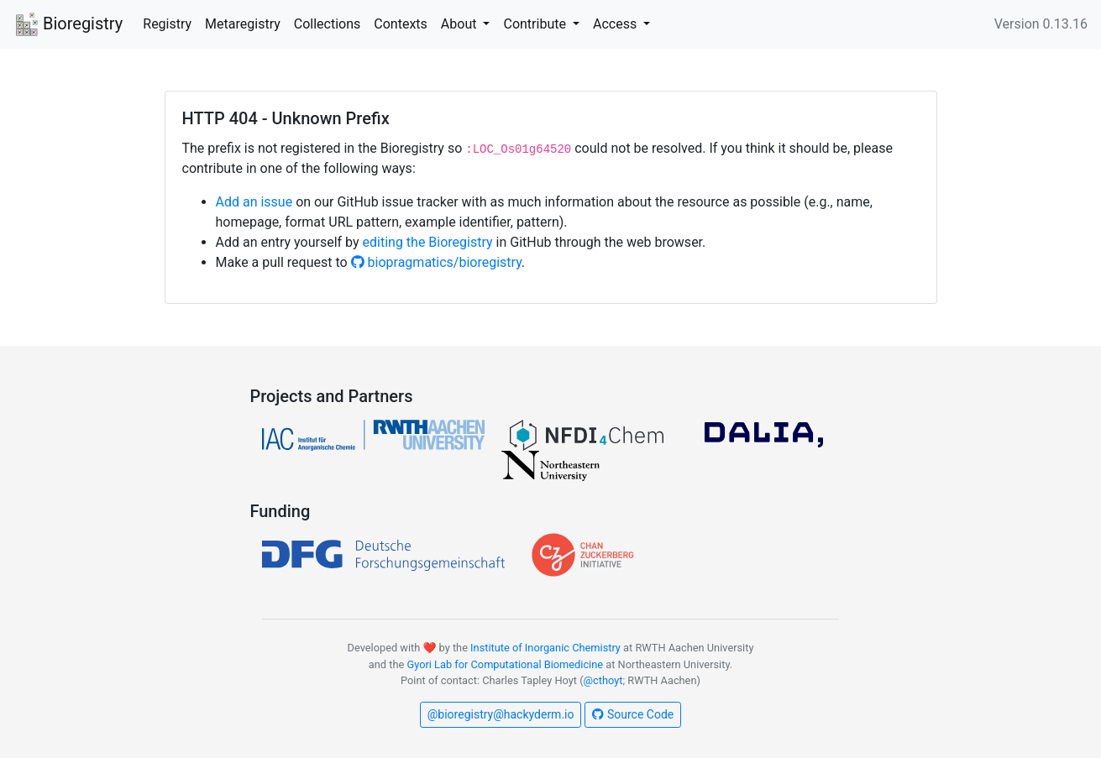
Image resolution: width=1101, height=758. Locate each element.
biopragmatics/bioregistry (436, 262)
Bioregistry (68, 25)
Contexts (400, 24)
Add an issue (254, 202)
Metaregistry (242, 24)
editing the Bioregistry (428, 242)
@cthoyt (603, 680)
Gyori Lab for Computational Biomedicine (504, 664)
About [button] (460, 24)
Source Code (633, 714)
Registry (167, 24)
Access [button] (616, 24)
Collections (327, 24)
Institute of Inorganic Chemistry (545, 647)
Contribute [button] (536, 24)
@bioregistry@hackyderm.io (500, 714)
